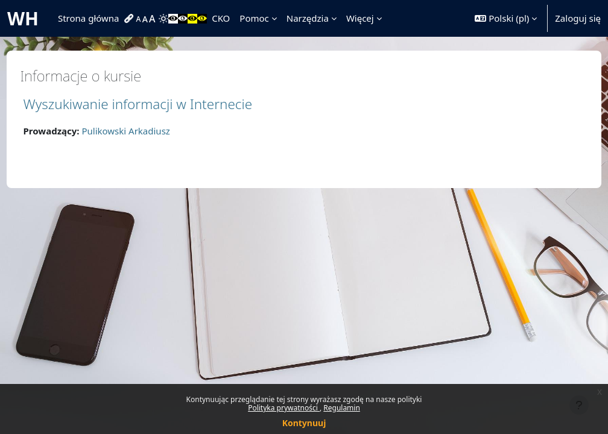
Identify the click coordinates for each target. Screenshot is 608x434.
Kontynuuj (304, 423)
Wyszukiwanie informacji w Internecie (160, 104)
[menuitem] (130, 19)
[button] (506, 18)
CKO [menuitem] (221, 18)
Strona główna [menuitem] (88, 18)
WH (23, 18)
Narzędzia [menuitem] (308, 18)
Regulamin (341, 408)
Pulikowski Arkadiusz (148, 131)
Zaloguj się (578, 18)
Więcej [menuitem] (360, 18)
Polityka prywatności (284, 408)
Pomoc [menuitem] (253, 18)
